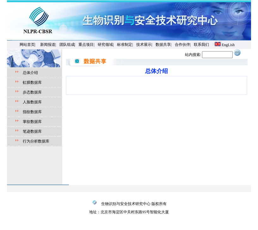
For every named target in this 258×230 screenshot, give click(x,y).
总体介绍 (30, 72)
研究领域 (105, 44)
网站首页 (27, 44)
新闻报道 (47, 44)
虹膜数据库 (32, 82)
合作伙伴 (182, 44)
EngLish (228, 45)
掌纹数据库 (32, 121)
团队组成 (67, 44)
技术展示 (143, 44)
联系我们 (201, 44)
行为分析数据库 (36, 141)
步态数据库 (32, 92)
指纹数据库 (30, 112)
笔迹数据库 (32, 131)
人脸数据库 (30, 102)
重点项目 (86, 44)
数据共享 (163, 44)
